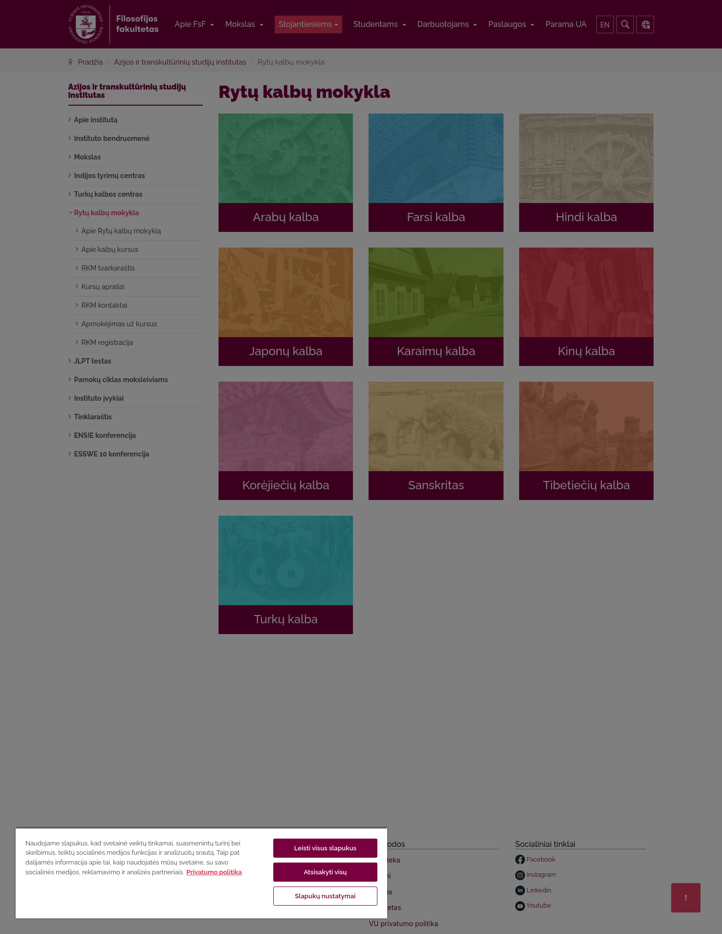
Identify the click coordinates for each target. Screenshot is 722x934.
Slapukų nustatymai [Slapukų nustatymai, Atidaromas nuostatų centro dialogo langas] (325, 896)
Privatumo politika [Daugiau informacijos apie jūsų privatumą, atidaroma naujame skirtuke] (213, 872)
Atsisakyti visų (325, 872)
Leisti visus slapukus (325, 848)
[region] (201, 872)
